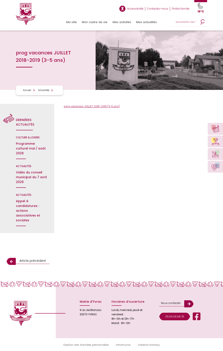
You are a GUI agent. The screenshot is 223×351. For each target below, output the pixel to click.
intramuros (123, 345)
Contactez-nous (157, 8)
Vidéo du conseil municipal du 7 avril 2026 (31, 177)
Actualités (43, 90)
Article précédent (32, 261)
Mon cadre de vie (94, 22)
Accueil (27, 90)
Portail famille (180, 8)
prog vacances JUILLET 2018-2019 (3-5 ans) (92, 106)
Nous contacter (171, 303)
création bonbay (149, 345)
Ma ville (71, 22)
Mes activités (122, 22)
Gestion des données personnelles (86, 345)
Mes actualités (146, 22)
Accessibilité (135, 8)
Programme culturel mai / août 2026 (31, 148)
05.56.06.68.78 (174, 316)
